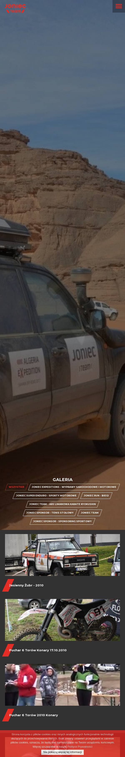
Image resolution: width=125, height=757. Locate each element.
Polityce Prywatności (80, 749)
